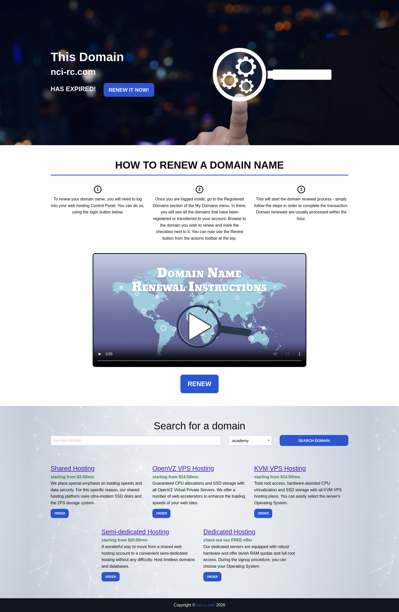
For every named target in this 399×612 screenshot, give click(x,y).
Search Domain (314, 441)
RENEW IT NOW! (129, 90)
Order (59, 513)
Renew (199, 383)
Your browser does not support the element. (199, 310)
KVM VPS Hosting (280, 468)
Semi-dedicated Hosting (135, 531)
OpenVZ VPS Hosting (183, 468)
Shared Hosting (72, 468)
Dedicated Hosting (229, 531)
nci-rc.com (205, 605)
